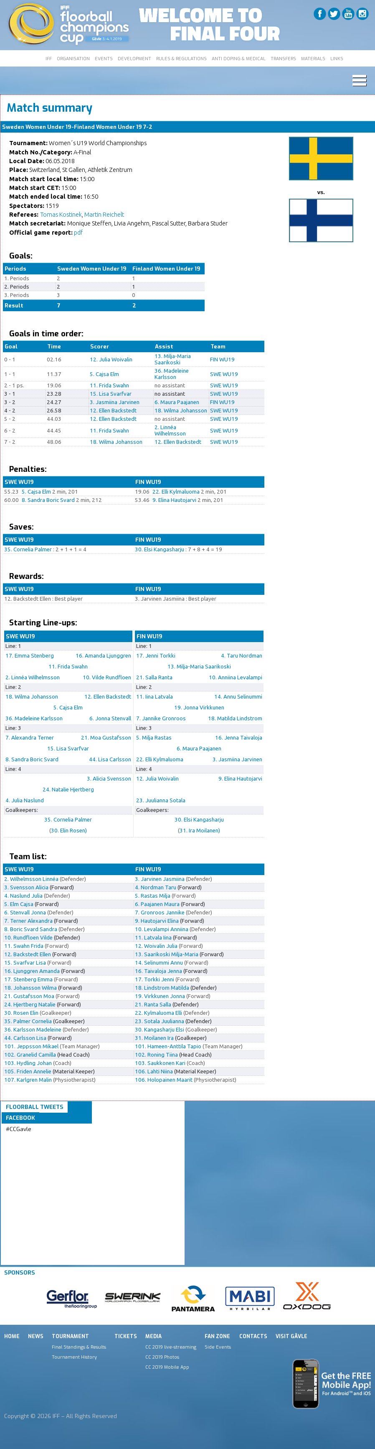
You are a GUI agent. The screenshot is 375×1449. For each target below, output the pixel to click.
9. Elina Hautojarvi (174, 500)
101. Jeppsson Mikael (31, 1046)
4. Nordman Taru (155, 887)
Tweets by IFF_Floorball (39, 1139)
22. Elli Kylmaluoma (176, 492)
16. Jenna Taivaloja (238, 738)
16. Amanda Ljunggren (103, 656)
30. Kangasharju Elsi (159, 1030)
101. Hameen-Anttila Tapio (168, 1046)
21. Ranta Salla (153, 1004)
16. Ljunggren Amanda (32, 971)
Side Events (218, 1347)
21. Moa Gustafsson (106, 738)
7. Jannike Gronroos (161, 718)
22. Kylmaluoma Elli (158, 1013)
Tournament (70, 1336)
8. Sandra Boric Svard (48, 500)
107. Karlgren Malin (28, 1080)
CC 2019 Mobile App (167, 1367)
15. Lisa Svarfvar (111, 394)
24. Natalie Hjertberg (68, 789)
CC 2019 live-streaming (170, 1347)
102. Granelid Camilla (30, 1055)
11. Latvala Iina (153, 937)
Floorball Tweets (34, 1107)
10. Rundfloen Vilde (28, 937)
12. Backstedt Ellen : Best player (43, 599)
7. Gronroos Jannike (160, 912)
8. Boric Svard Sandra (30, 929)
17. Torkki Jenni (154, 979)
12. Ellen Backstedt (113, 410)
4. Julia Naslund (24, 800)
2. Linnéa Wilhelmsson (170, 430)
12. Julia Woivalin (111, 359)
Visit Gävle (291, 1336)
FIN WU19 (222, 359)
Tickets (125, 1336)
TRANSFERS (283, 58)
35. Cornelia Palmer (28, 549)
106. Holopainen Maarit (164, 1080)
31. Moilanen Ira (154, 1038)
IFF (49, 58)
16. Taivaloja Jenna (158, 971)
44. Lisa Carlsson (110, 759)
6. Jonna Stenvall (110, 718)
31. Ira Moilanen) (200, 830)
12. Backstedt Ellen (27, 954)
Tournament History (74, 1357)
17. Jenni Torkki (155, 656)
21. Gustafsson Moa (29, 996)
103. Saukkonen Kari (160, 1063)
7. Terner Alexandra (28, 921)
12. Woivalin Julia (156, 946)
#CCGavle (18, 1129)
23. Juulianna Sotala (160, 800)
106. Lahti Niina (154, 1071)
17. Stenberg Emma (28, 979)
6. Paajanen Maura (157, 904)
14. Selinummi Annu (159, 963)
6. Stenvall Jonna (25, 912)
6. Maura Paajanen (177, 402)
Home (12, 1336)
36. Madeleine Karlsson (172, 374)
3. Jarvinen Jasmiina (160, 879)
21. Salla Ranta (154, 677)
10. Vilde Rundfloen (107, 677)
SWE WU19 (224, 374)
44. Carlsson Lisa (25, 1038)
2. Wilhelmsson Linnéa (31, 879)
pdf (78, 232)
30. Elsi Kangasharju (159, 549)
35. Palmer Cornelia (28, 1021)
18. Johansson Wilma (30, 988)
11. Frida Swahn (109, 385)
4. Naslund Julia (23, 896)
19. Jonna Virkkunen (199, 707)
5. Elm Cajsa (18, 904)
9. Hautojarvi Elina (157, 921)
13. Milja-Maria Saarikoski (173, 359)
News (35, 1336)
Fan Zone (217, 1336)
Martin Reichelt (104, 214)
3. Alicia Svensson (109, 779)
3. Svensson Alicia (26, 887)
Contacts (253, 1336)
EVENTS (104, 58)
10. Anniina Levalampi (235, 677)
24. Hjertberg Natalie (30, 1004)
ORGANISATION (73, 58)
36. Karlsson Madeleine (32, 1030)
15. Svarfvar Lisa (25, 963)
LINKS (336, 58)
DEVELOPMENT (134, 58)
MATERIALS (313, 58)
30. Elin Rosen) (69, 830)
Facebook (20, 1117)
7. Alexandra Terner (29, 738)
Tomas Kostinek (61, 214)
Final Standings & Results (79, 1347)
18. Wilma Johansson (181, 410)
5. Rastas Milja (152, 896)
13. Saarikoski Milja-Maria (166, 954)
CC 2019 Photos (162, 1357)
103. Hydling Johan (28, 1063)
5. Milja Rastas (154, 738)
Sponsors (19, 1272)
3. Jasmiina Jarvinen (114, 402)
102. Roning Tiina (156, 1055)
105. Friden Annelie (27, 1071)
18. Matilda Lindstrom (235, 718)
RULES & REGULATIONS (181, 58)
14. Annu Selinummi (238, 697)
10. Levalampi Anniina (161, 929)
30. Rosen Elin (21, 1013)
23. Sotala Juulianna (159, 1021)
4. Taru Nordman (241, 656)
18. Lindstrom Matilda (162, 988)
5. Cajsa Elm (104, 374)
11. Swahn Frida (23, 946)
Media (153, 1336)
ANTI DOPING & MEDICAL (239, 58)
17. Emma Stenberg (29, 656)
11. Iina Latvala (154, 697)
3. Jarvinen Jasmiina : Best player (175, 599)
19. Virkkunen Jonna (160, 996)
